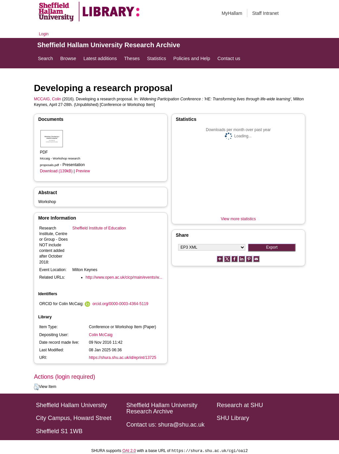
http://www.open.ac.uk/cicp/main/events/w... (124, 277)
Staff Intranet (265, 13)
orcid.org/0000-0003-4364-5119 (120, 303)
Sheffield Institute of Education (99, 228)
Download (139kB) (56, 171)
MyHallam (231, 13)
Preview (83, 171)
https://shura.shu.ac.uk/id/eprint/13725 (122, 357)
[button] (36, 387)
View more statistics (238, 219)
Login (43, 34)
